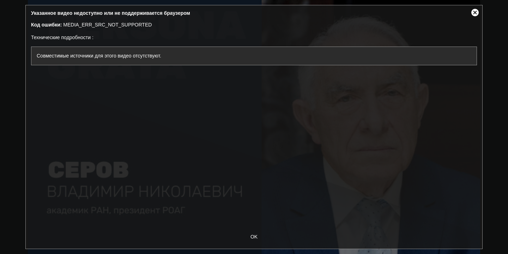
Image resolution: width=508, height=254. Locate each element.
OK (254, 237)
